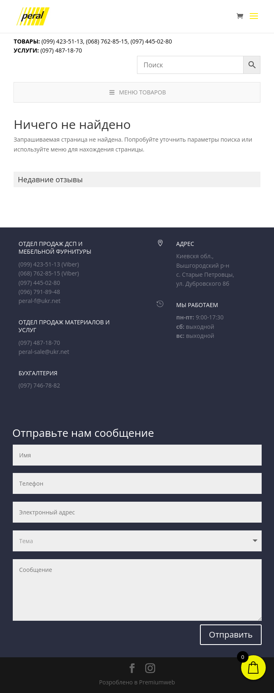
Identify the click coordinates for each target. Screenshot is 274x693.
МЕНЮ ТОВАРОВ (137, 92)
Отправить (231, 634)
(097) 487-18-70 (60, 50)
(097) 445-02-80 (151, 41)
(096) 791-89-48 (39, 292)
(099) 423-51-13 (61, 41)
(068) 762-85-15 (107, 41)
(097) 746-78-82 (39, 385)
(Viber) (70, 264)
